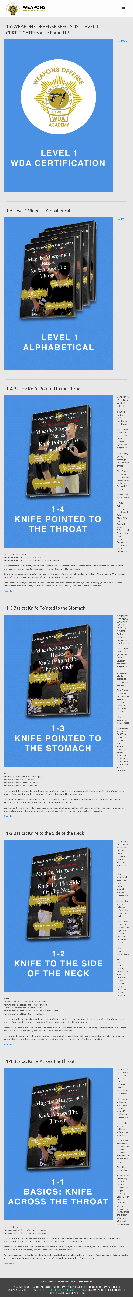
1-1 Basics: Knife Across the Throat (40, 1061)
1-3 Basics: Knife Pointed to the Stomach (45, 608)
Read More (122, 41)
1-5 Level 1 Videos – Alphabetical (38, 210)
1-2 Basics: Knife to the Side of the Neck (45, 833)
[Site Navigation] (123, 8)
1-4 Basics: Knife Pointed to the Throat (44, 388)
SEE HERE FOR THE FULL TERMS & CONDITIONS (61, 1290)
